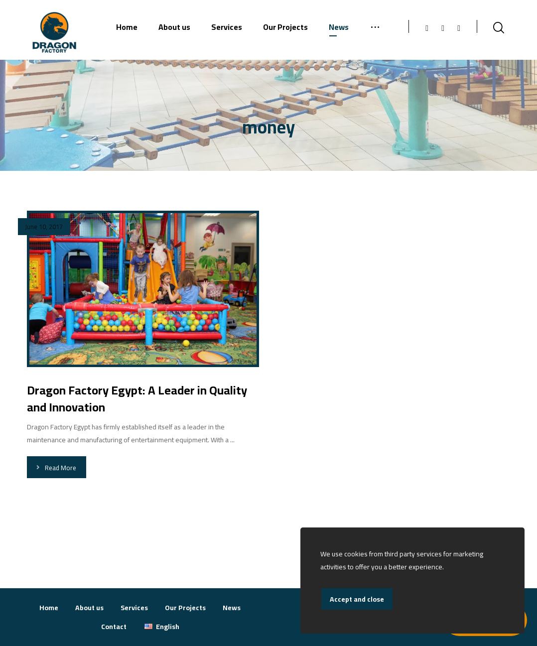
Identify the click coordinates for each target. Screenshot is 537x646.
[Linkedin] (459, 28)
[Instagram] (443, 28)
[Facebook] (427, 28)
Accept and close (357, 599)
